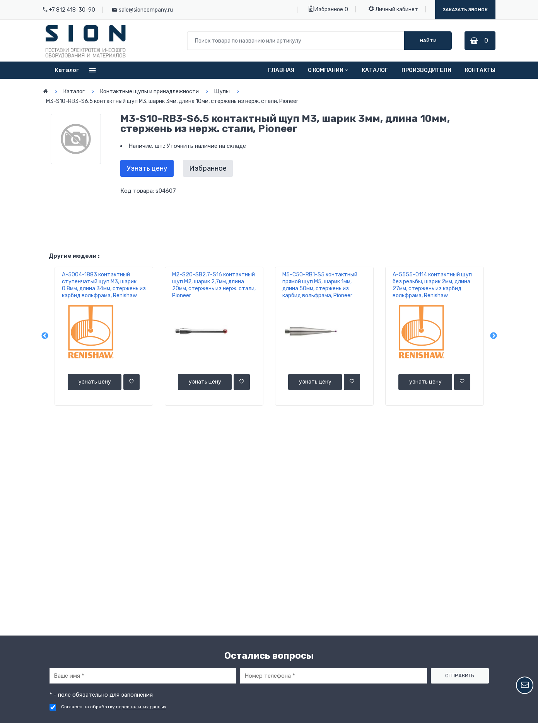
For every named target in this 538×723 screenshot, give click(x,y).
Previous (45, 336)
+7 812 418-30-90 (72, 10)
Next (493, 336)
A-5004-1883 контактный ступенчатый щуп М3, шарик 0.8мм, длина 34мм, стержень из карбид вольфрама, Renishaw (104, 285)
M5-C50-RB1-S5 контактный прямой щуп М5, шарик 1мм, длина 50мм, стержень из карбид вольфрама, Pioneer (319, 285)
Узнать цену (146, 168)
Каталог (375, 70)
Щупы (222, 91)
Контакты (480, 70)
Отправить (459, 675)
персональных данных (141, 706)
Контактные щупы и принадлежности (149, 91)
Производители (426, 70)
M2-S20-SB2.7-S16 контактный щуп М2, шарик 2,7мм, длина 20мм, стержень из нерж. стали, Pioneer (214, 285)
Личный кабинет (393, 9)
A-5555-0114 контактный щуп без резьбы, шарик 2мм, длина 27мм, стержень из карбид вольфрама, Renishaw (432, 285)
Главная (281, 70)
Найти (427, 40)
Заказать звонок (465, 9)
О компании (328, 70)
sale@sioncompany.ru (146, 10)
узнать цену (95, 382)
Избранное (326, 9)
